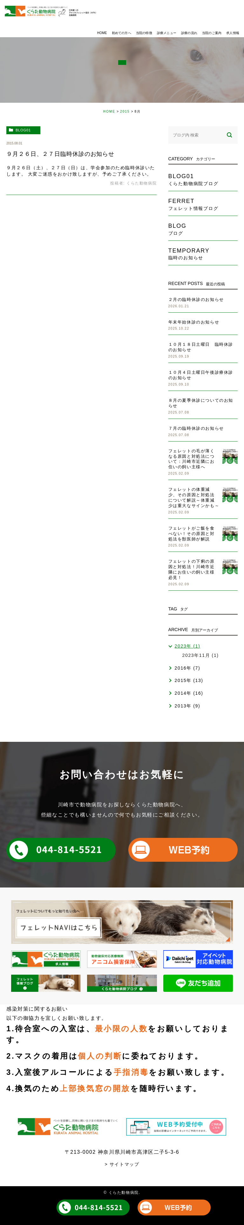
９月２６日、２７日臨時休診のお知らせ (60, 154)
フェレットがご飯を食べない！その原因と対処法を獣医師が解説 (191, 533)
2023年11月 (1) (200, 655)
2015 (125, 111)
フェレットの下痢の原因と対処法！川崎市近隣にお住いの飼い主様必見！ (191, 569)
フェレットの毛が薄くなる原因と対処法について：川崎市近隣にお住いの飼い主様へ (191, 459)
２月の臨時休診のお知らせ (196, 299)
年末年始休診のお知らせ (194, 322)
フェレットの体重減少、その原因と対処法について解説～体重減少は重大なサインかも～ (194, 497)
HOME (109, 111)
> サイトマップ (122, 1164)
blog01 (23, 130)
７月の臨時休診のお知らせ (196, 428)
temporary (203, 253)
